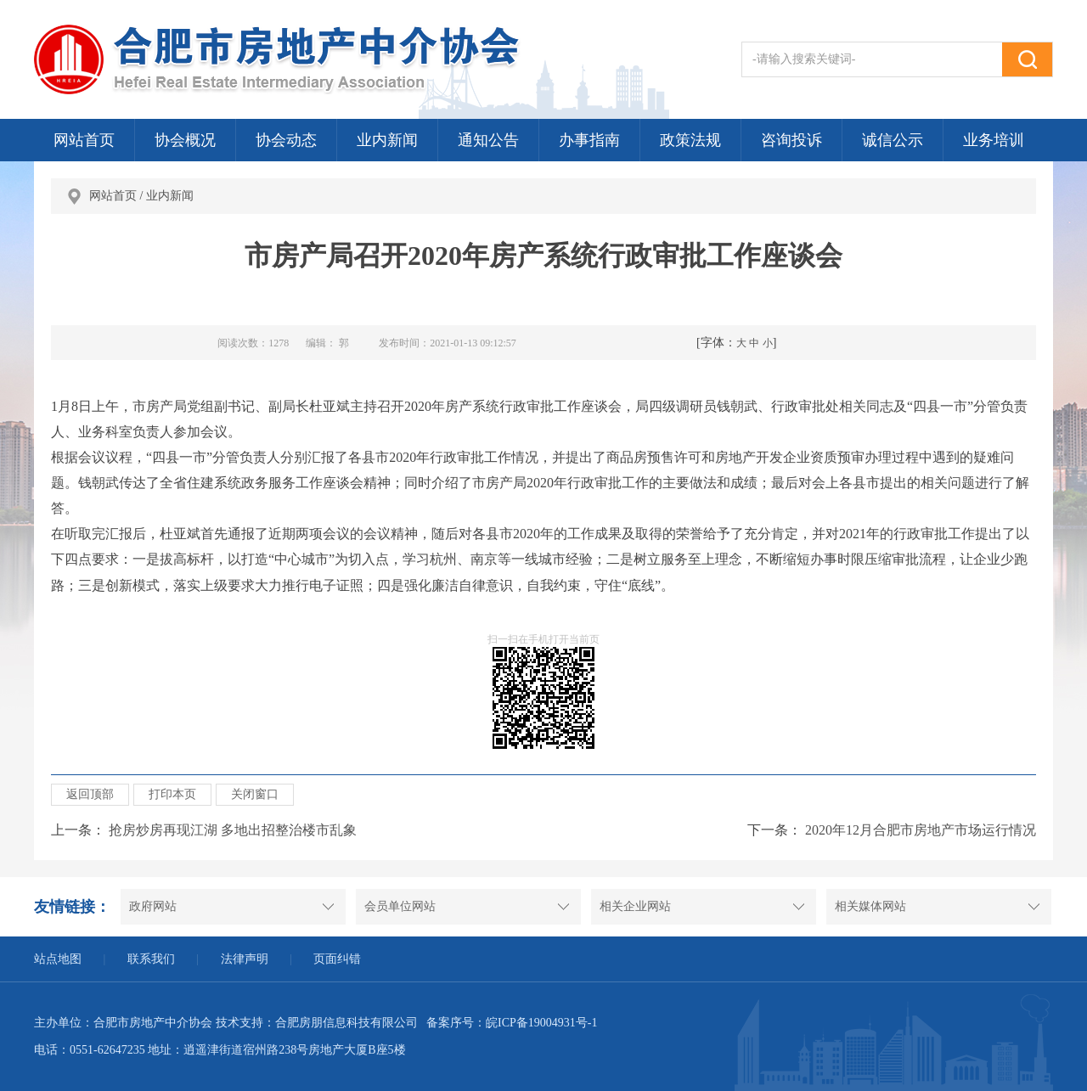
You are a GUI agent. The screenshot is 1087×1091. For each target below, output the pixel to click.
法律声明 (244, 959)
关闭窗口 (255, 794)
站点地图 (58, 959)
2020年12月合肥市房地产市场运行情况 (920, 830)
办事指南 (589, 140)
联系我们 (151, 959)
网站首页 (84, 140)
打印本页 (172, 794)
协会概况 (185, 140)
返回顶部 (90, 794)
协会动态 (286, 140)
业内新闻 (387, 140)
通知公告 (488, 140)
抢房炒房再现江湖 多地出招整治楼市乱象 (233, 830)
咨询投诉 (791, 140)
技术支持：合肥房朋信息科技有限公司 (317, 1022)
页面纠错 (337, 959)
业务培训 (993, 140)
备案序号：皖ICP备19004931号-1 (511, 1022)
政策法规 (690, 140)
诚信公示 (892, 140)
